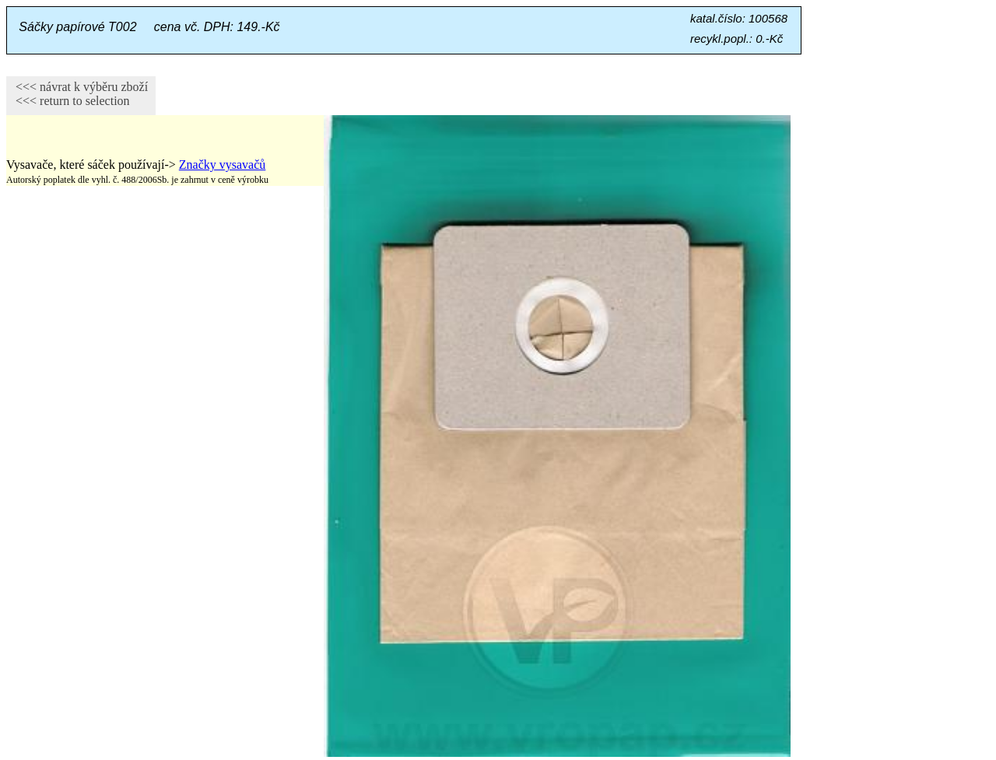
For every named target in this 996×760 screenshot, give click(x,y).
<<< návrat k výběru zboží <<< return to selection (77, 93)
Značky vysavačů (222, 164)
